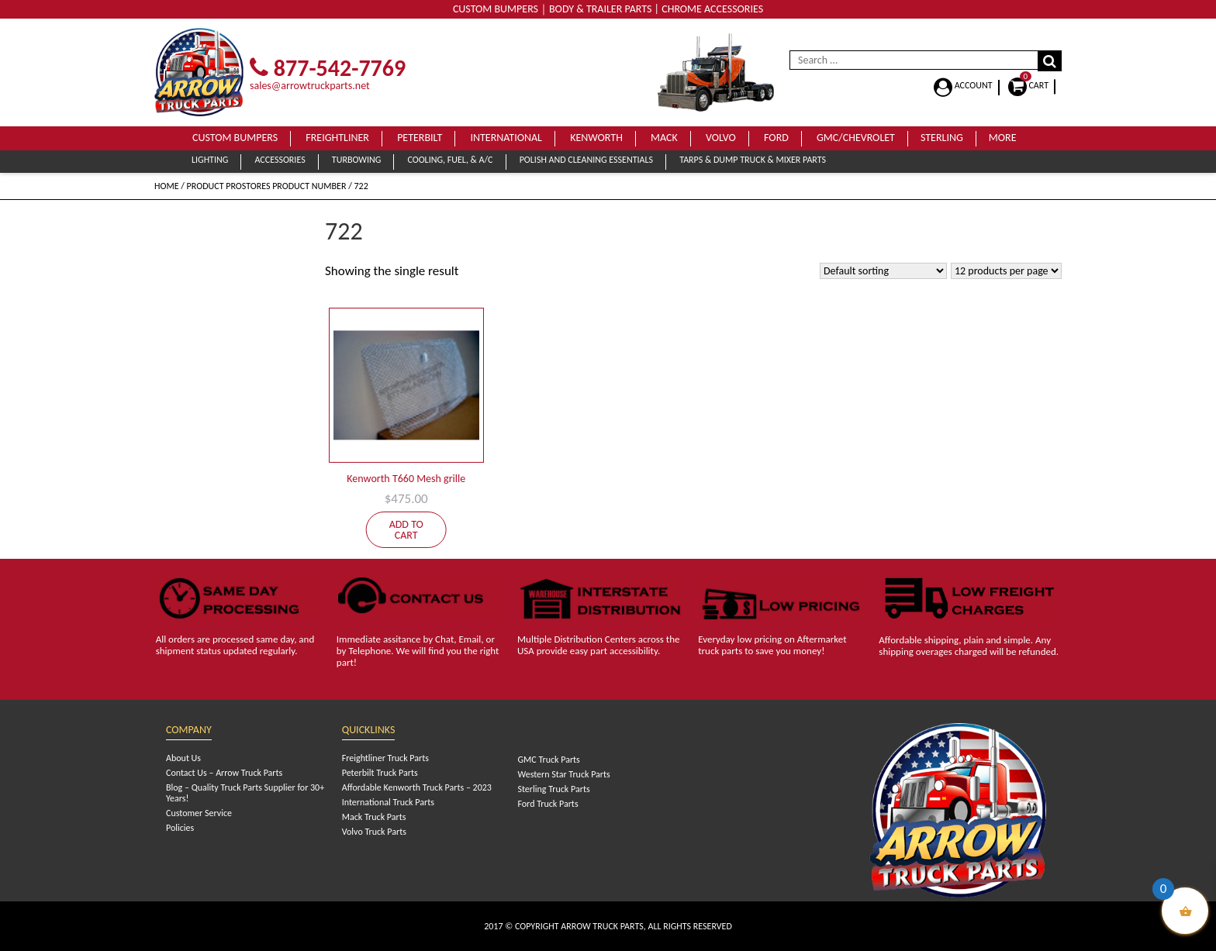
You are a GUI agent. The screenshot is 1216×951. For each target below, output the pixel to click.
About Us (183, 758)
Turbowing (356, 159)
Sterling (942, 137)
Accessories (279, 159)
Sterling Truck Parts (553, 789)
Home (166, 186)
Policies (180, 827)
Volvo (721, 137)
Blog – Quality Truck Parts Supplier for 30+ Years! (245, 793)
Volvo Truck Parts (374, 831)
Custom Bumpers (235, 137)
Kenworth (596, 137)
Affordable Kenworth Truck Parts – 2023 (417, 787)
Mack (664, 137)
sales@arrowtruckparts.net (310, 85)
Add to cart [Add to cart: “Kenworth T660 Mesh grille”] (406, 530)
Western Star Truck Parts (563, 774)
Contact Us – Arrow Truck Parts (224, 772)
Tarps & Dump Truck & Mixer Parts (752, 159)
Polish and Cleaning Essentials (586, 159)
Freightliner (337, 137)
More (1003, 137)
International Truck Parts (388, 802)
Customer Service (199, 813)
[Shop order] (883, 271)
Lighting (210, 159)
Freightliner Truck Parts (385, 758)
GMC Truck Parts (548, 759)
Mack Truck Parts (374, 816)
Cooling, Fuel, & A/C (449, 159)
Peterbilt (419, 137)
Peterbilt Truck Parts (380, 772)
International (506, 137)
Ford (776, 137)
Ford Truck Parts (547, 803)
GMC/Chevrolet (856, 137)
